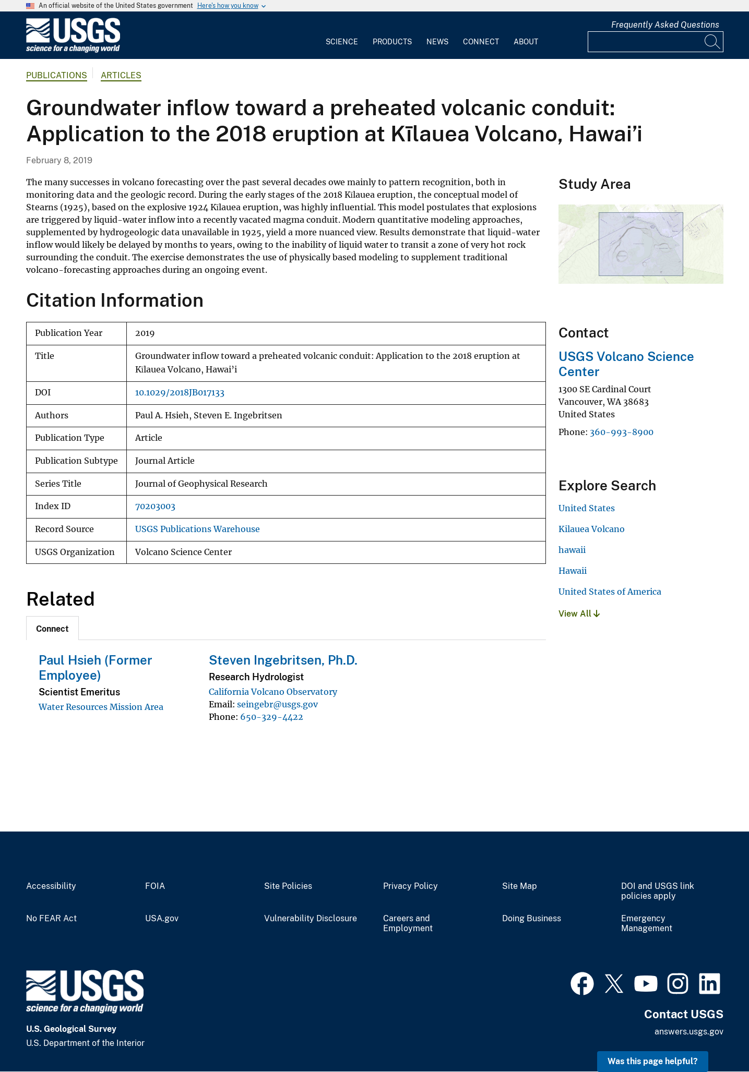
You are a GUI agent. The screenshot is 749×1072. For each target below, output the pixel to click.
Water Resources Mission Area (101, 707)
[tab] (52, 628)
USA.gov (162, 918)
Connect (481, 42)
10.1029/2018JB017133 (179, 393)
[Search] (713, 41)
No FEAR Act (51, 918)
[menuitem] (341, 35)
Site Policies (288, 886)
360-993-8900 (621, 432)
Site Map (519, 886)
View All (579, 614)
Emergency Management (646, 923)
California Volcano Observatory (273, 691)
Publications (56, 75)
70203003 (155, 506)
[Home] (73, 50)
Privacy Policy (410, 886)
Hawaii (572, 570)
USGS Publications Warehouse (197, 529)
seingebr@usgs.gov (277, 704)
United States (586, 508)
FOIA (155, 886)
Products (392, 42)
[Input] (655, 41)
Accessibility (51, 886)
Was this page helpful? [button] (653, 1061)
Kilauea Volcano (591, 529)
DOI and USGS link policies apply (657, 891)
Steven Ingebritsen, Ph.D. (283, 660)
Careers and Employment (408, 923)
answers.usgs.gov (689, 1032)
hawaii (572, 550)
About (526, 42)
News (437, 42)
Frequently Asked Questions (665, 25)
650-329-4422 (271, 717)
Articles (121, 75)
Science (342, 42)
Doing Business (531, 918)
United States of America (609, 591)
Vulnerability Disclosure (310, 918)
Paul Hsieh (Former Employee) (95, 667)
